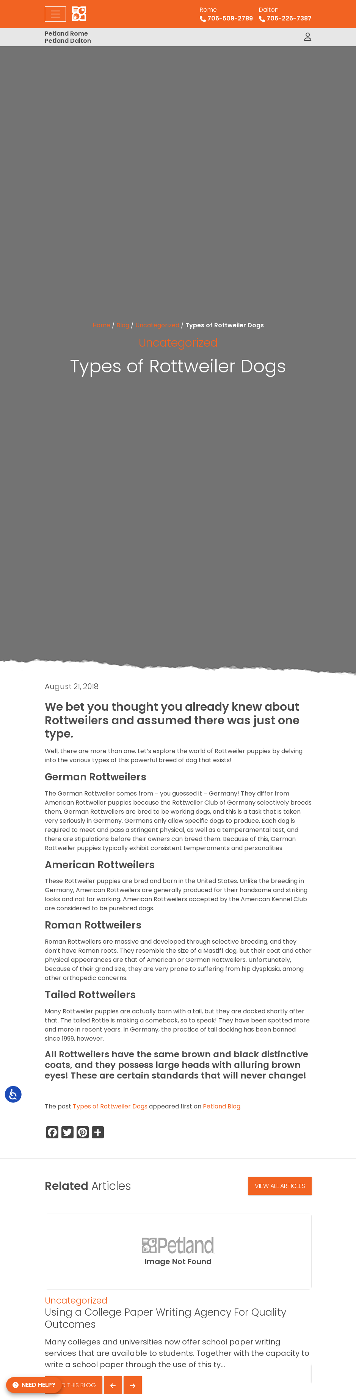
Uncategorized (157, 325)
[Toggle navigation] (55, 14)
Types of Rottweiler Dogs (110, 1106)
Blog (122, 325)
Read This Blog (73, 1385)
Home (101, 325)
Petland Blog (221, 1106)
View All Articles (280, 1186)
